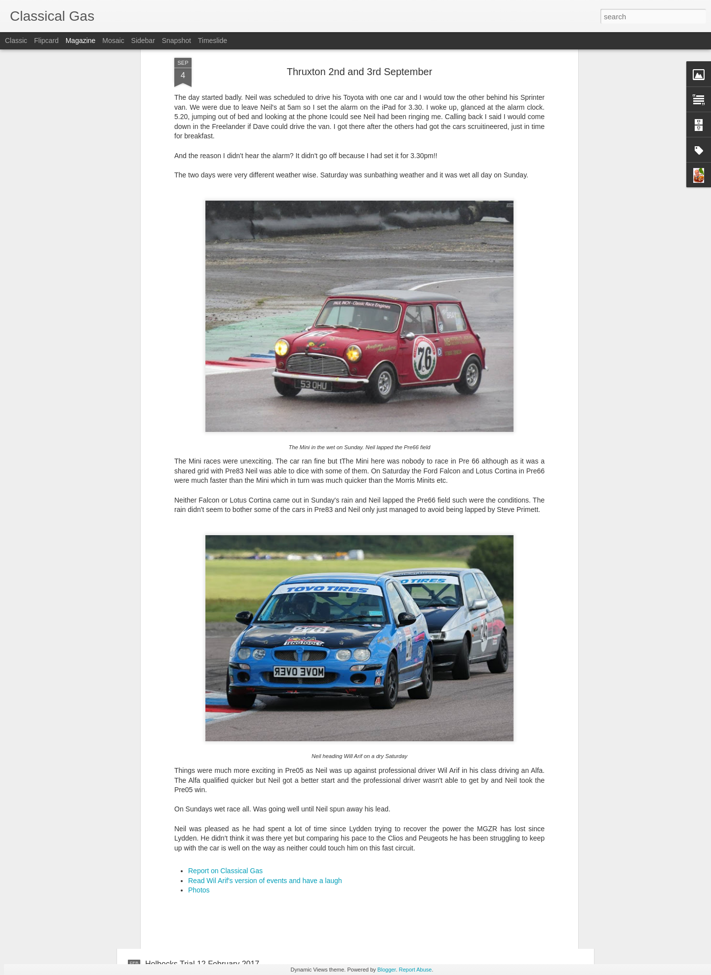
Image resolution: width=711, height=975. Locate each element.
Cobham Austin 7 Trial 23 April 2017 (319, 852)
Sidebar (143, 40)
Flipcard (46, 40)
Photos (199, 776)
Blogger (386, 970)
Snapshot (176, 40)
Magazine (81, 40)
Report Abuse (415, 970)
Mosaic (113, 40)
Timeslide (212, 40)
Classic (16, 40)
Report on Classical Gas (225, 757)
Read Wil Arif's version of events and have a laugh (265, 766)
